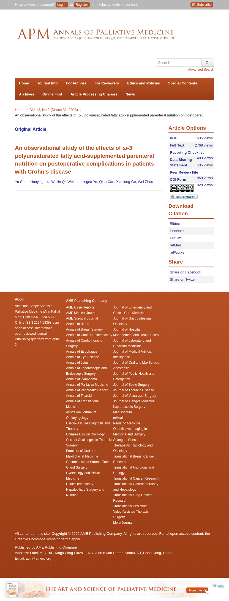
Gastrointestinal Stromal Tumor (88, 462)
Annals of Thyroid (79, 396)
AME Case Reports (80, 307)
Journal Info (47, 83)
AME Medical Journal (81, 313)
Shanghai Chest (125, 440)
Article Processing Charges (93, 94)
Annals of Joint (77, 363)
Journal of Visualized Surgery (134, 396)
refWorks (177, 252)
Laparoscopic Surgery (129, 407)
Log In (61, 5)
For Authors (76, 83)
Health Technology (79, 484)
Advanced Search (201, 69)
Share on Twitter (183, 279)
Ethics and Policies (143, 83)
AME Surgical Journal (82, 318)
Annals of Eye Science (82, 357)
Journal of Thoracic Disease (133, 390)
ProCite (176, 238)
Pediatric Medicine (126, 423)
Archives (26, 94)
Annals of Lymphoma (81, 379)
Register (82, 5)
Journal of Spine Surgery (131, 385)
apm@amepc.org (38, 558)
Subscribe (202, 5)
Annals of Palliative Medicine (87, 385)
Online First (52, 94)
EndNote (177, 231)
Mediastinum (122, 412)
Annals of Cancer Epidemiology (89, 335)
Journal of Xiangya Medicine (134, 401)
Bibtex (175, 224)
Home (24, 83)
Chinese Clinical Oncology (85, 434)
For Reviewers (106, 83)
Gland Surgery (76, 467)
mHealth (119, 418)
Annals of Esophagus (81, 351)
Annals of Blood (77, 324)
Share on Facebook (185, 272)
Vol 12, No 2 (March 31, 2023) (54, 110)
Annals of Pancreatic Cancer (87, 390)
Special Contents (182, 83)
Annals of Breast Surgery (84, 329)
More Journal (122, 523)
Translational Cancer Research (136, 478)
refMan (175, 245)
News (130, 94)
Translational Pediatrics (130, 506)
